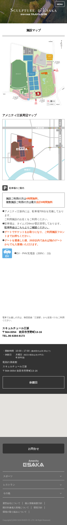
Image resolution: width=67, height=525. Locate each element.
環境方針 (38, 507)
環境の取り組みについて (15, 512)
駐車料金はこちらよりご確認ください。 (26, 227)
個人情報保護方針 (33, 503)
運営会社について (11, 503)
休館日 (33, 382)
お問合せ (33, 448)
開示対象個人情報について (16, 507)
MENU (60, 4)
